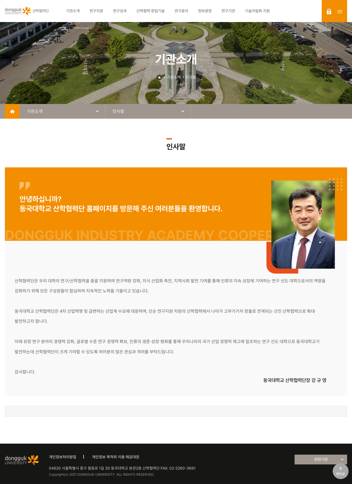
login (329, 11)
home (12, 111)
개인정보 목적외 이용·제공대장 (115, 457)
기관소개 (174, 77)
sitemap (339, 11)
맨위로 (340, 474)
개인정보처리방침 (62, 457)
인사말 (191, 77)
